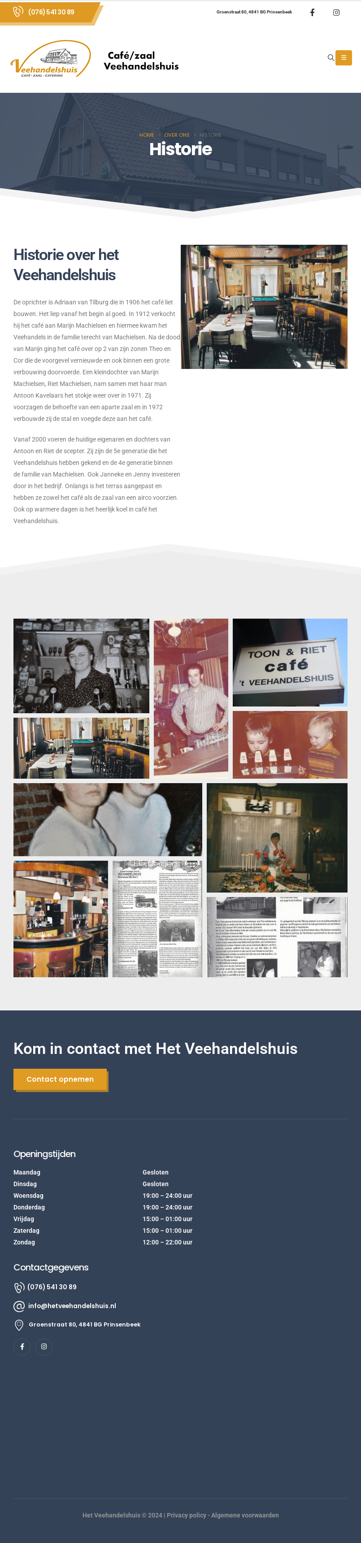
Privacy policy (186, 1515)
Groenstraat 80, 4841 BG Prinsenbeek (254, 11)
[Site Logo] (98, 57)
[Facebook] (312, 12)
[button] (331, 58)
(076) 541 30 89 (51, 12)
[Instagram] (336, 12)
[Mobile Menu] (343, 57)
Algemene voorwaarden (245, 1515)
